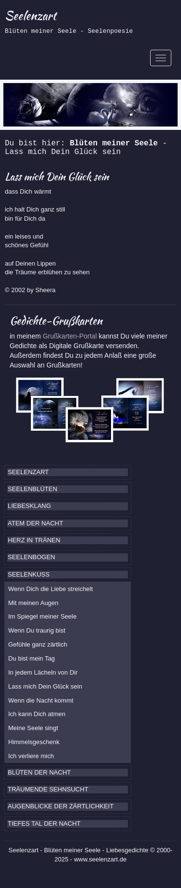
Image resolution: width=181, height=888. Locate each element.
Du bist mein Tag (31, 658)
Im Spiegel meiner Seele (42, 616)
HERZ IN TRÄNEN (34, 540)
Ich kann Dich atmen (37, 714)
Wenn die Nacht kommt (40, 700)
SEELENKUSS (29, 574)
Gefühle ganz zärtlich (37, 644)
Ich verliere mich (31, 756)
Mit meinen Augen (33, 602)
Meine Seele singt (33, 728)
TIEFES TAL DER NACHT (44, 823)
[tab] (67, 472)
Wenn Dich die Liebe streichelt (50, 588)
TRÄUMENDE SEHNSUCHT (48, 789)
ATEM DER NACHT (35, 523)
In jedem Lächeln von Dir (43, 672)
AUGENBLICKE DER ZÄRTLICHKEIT (60, 806)
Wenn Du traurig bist (36, 630)
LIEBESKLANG (29, 505)
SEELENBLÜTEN (32, 489)
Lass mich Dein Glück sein (45, 686)
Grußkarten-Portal (70, 336)
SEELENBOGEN (31, 557)
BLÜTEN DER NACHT (39, 772)
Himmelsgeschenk (33, 742)
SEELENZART (28, 472)
